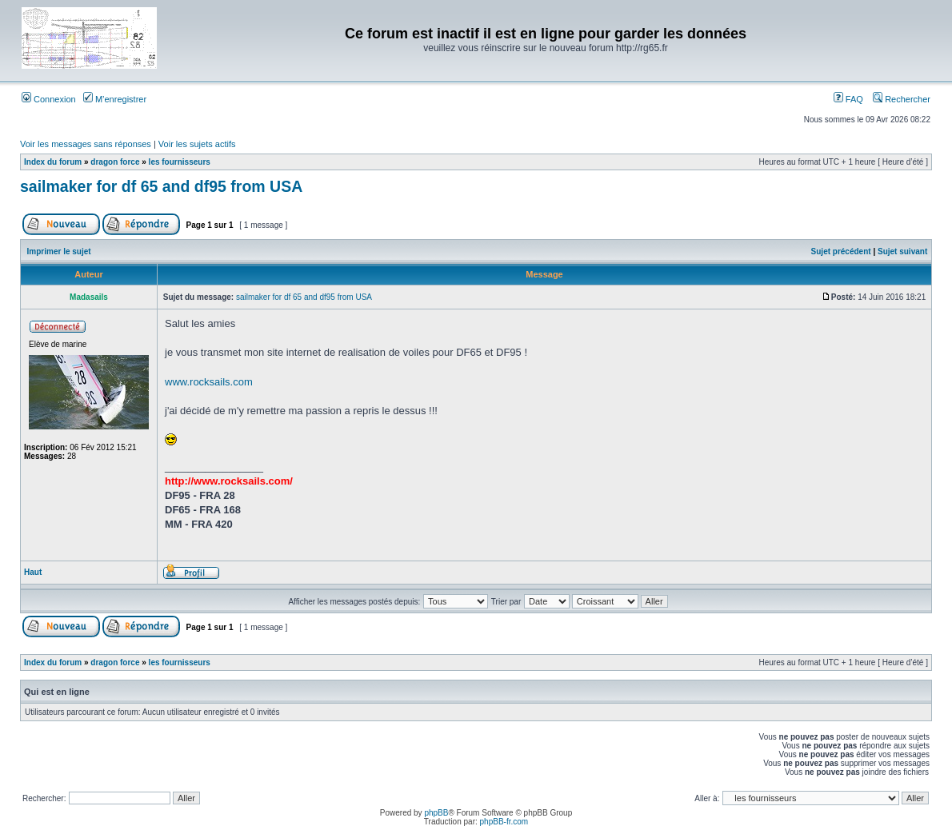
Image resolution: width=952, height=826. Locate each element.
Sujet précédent (841, 251)
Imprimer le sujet (59, 251)
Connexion (49, 99)
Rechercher (901, 99)
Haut (33, 572)
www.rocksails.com (209, 382)
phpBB (436, 812)
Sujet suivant (902, 251)
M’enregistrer (114, 99)
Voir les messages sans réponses (85, 144)
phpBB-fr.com (504, 821)
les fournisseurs (179, 162)
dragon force (114, 162)
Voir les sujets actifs (197, 144)
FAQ (848, 99)
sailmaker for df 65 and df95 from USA (161, 186)
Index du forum (53, 162)
